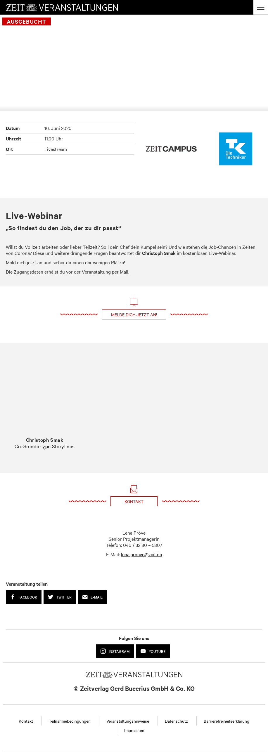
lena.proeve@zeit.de (141, 554)
